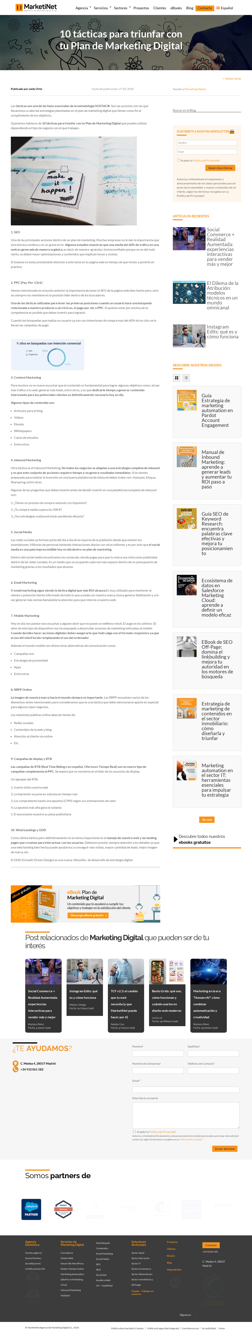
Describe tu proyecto (145, 1098)
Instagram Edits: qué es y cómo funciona (223, 331)
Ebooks (171, 1251)
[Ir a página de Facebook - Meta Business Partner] (127, 1208)
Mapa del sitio (174, 1265)
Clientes (159, 8)
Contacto (205, 8)
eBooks (176, 8)
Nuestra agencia (33, 1248)
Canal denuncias (190, 1324)
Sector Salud (138, 1248)
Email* (136, 1080)
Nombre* (138, 1046)
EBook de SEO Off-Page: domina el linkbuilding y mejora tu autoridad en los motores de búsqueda (217, 659)
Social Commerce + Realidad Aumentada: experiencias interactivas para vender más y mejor (221, 246)
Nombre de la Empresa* (146, 1063)
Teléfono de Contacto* (201, 1063)
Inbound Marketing (71, 1285)
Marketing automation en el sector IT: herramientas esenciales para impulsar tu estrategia (217, 780)
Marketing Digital (195, 89)
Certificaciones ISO (35, 1264)
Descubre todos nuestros (202, 839)
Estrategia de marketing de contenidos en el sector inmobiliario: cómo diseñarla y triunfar (217, 721)
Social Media (102, 1254)
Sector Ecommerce (141, 1264)
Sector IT (136, 1259)
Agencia (82, 8)
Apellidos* (194, 1046)
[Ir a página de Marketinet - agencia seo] (191, 1208)
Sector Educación (141, 1254)
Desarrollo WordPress (72, 1259)
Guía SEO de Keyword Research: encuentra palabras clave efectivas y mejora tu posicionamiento (217, 533)
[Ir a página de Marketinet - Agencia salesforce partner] (31, 1208)
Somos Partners (33, 1254)
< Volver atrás (231, 78)
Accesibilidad (209, 1324)
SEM (98, 1265)
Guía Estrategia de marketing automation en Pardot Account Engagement (217, 410)
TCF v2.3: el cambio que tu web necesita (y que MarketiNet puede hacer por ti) (124, 1004)
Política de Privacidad (206, 160)
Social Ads (101, 1270)
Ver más (207, 819)
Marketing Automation (72, 1269)
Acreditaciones (33, 1259)
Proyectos (141, 8)
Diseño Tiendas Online (72, 1264)
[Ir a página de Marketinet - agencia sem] (95, 1208)
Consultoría (67, 1248)
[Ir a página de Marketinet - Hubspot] (63, 1208)
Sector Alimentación (142, 1269)
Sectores (120, 8)
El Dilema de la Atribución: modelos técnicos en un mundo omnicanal (222, 295)
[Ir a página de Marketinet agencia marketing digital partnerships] (223, 1208)
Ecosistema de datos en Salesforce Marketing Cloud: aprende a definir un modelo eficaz (217, 597)
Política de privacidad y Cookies (127, 1324)
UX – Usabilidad (104, 1281)
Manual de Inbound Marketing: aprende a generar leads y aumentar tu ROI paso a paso (217, 469)
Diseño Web (67, 1254)
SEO (98, 1260)
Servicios (101, 8)
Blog (189, 8)
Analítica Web (103, 1276)
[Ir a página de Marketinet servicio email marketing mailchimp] (159, 1208)
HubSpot (65, 1291)
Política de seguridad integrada (163, 1324)
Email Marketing (104, 1249)
